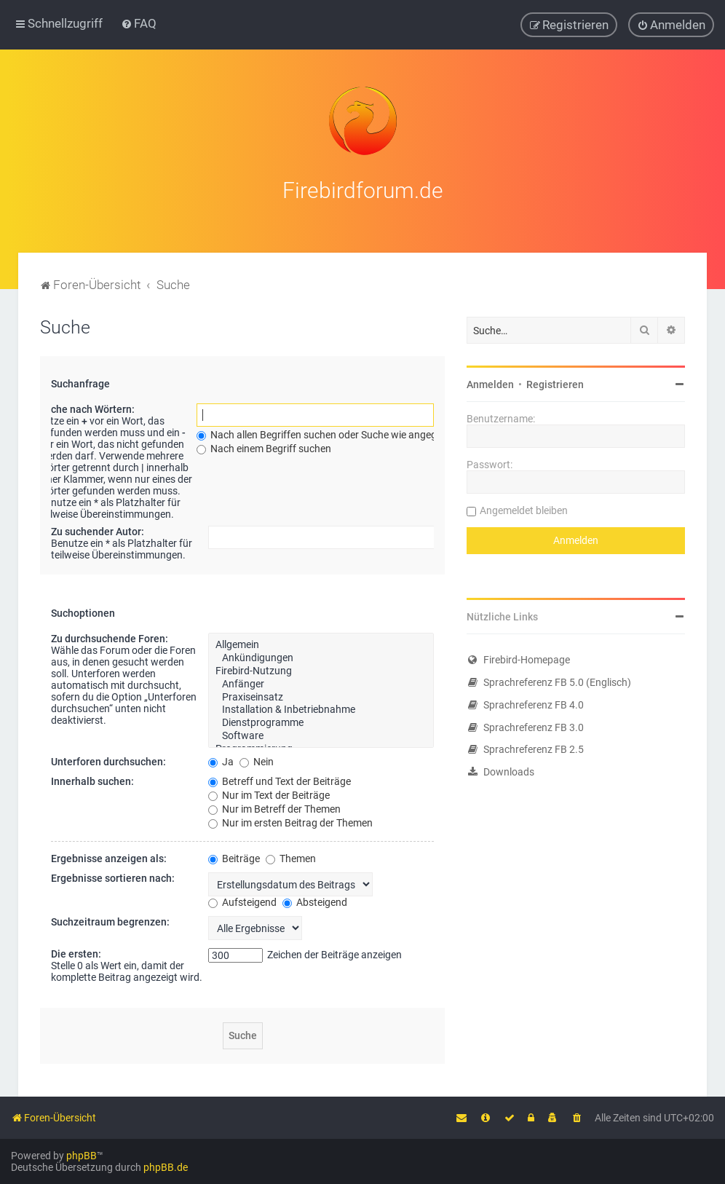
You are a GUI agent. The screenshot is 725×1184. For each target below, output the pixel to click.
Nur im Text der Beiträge (269, 791)
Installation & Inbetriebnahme (321, 706)
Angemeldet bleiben (524, 507)
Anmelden (490, 381)
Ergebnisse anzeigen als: (109, 854)
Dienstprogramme (321, 719)
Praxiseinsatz (321, 693)
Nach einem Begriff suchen (264, 445)
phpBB (81, 1155)
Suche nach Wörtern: (87, 405)
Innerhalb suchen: (92, 777)
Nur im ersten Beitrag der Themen (290, 818)
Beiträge (234, 854)
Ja (221, 757)
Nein (256, 757)
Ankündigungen (321, 654)
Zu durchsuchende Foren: (109, 635)
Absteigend (314, 898)
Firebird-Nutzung (321, 667)
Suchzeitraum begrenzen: (110, 917)
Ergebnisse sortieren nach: (113, 874)
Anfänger (321, 680)
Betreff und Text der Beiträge (279, 777)
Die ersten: (76, 949)
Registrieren (555, 381)
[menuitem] (138, 22)
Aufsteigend (242, 898)
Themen (291, 854)
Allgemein (321, 641)
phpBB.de (165, 1167)
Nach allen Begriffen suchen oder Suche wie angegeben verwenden (353, 431)
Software (321, 731)
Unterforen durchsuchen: (108, 757)
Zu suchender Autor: (97, 528)
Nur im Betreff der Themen (274, 804)
